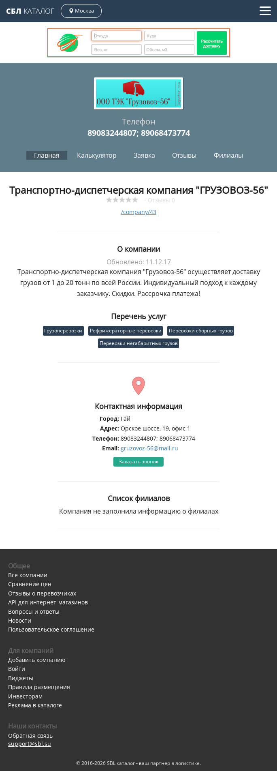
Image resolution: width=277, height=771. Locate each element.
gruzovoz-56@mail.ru (149, 448)
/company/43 (138, 212)
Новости (19, 620)
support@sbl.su (29, 743)
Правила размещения (39, 687)
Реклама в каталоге (35, 705)
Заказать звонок (138, 461)
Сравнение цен (29, 584)
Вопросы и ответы (34, 611)
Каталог (30, 11)
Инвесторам (25, 696)
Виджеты (20, 678)
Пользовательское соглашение (51, 629)
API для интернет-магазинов (48, 602)
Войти (16, 668)
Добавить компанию (37, 660)
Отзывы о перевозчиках (42, 593)
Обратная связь (30, 735)
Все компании (27, 575)
